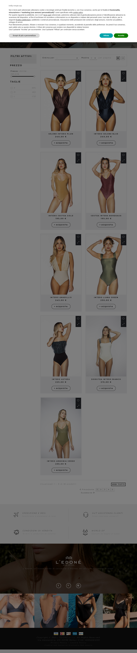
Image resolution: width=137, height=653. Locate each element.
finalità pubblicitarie (23, 20)
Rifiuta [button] (106, 35)
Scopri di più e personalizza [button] (24, 35)
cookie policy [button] (78, 12)
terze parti (47, 15)
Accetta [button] (121, 35)
